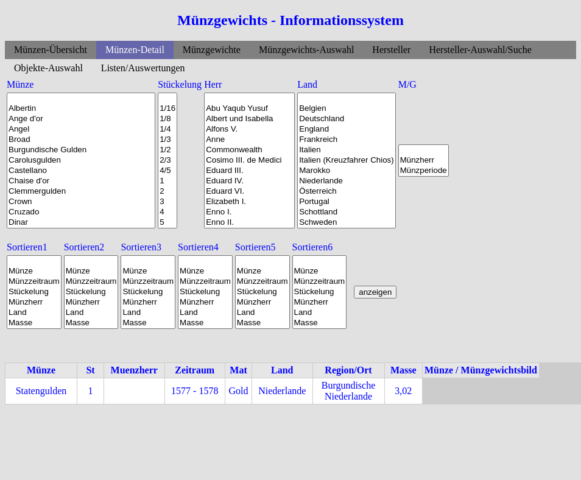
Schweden (346, 222)
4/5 (167, 171)
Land (34, 313)
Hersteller (391, 49)
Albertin (81, 109)
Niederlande (346, 181)
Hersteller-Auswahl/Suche (480, 49)
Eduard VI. (249, 191)
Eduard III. (249, 171)
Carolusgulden (81, 160)
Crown (81, 202)
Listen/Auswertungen (143, 68)
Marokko (346, 171)
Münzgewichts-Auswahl (306, 49)
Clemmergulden (81, 191)
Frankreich (346, 140)
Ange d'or (81, 119)
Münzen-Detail (134, 49)
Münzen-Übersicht (50, 49)
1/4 (167, 129)
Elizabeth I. (249, 202)
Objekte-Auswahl (48, 68)
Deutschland (346, 119)
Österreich (346, 191)
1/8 (167, 119)
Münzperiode (423, 171)
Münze (34, 271)
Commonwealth (249, 150)
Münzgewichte (212, 49)
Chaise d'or (81, 181)
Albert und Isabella (249, 119)
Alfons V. (249, 129)
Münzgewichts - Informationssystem (290, 20)
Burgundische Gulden (81, 150)
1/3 (167, 140)
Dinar (81, 222)
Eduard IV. (249, 181)
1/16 (167, 109)
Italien (346, 150)
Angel (81, 129)
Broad (81, 140)
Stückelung (34, 292)
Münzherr (423, 160)
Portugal (346, 202)
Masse (34, 323)
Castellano (81, 171)
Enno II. (249, 222)
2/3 (167, 160)
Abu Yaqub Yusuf (249, 109)
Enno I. (249, 212)
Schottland (346, 212)
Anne (249, 140)
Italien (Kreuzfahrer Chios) (346, 160)
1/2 (167, 150)
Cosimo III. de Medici (249, 160)
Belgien (346, 109)
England (346, 129)
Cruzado (81, 212)
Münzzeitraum (34, 282)
